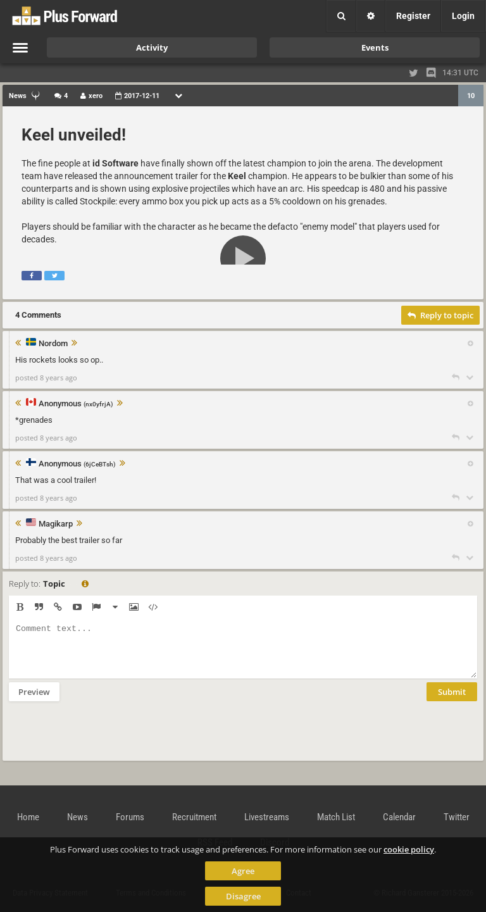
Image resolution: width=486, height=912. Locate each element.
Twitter (457, 817)
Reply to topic (440, 315)
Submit (452, 701)
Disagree (243, 896)
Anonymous (76, 404)
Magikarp (56, 524)
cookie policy (408, 849)
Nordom (53, 343)
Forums (130, 817)
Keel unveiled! (74, 134)
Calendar (399, 817)
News (77, 817)
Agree (243, 871)
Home (28, 817)
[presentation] (105, 739)
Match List (336, 817)
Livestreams (266, 817)
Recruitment (194, 817)
